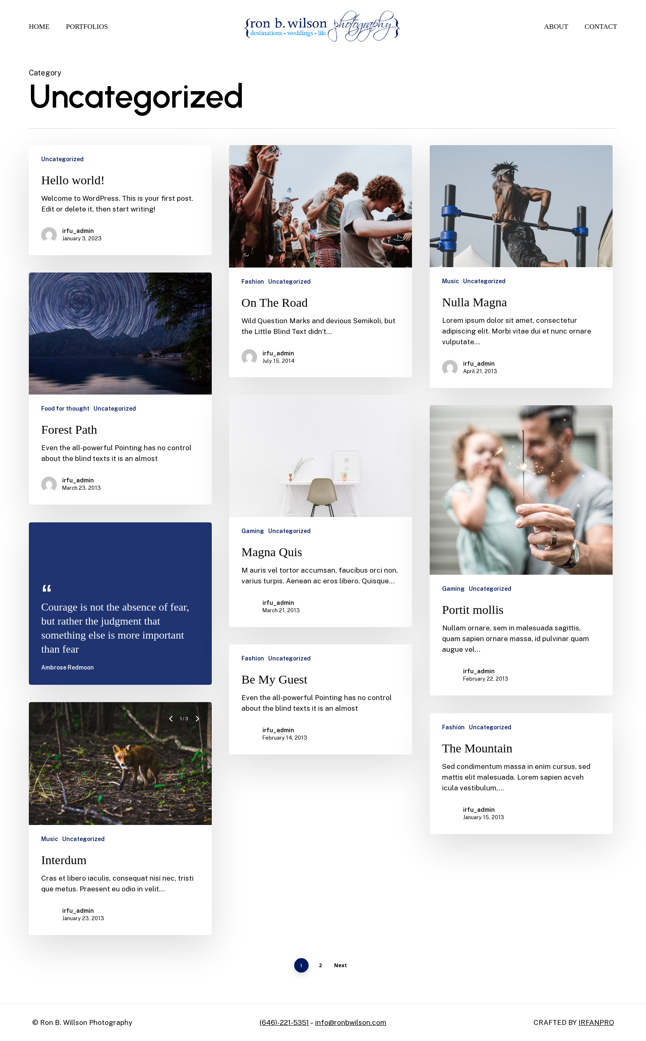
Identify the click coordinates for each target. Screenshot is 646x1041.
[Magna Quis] (320, 523)
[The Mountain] (521, 785)
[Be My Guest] (320, 711)
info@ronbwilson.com (350, 1022)
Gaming (252, 542)
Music (450, 281)
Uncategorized (62, 159)
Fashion (252, 281)
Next (340, 965)
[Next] (197, 730)
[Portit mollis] (521, 562)
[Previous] (172, 730)
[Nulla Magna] (521, 266)
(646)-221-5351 (284, 1022)
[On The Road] (320, 261)
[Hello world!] (120, 200)
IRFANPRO (596, 1022)
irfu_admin (78, 231)
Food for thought (65, 408)
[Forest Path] (120, 389)
